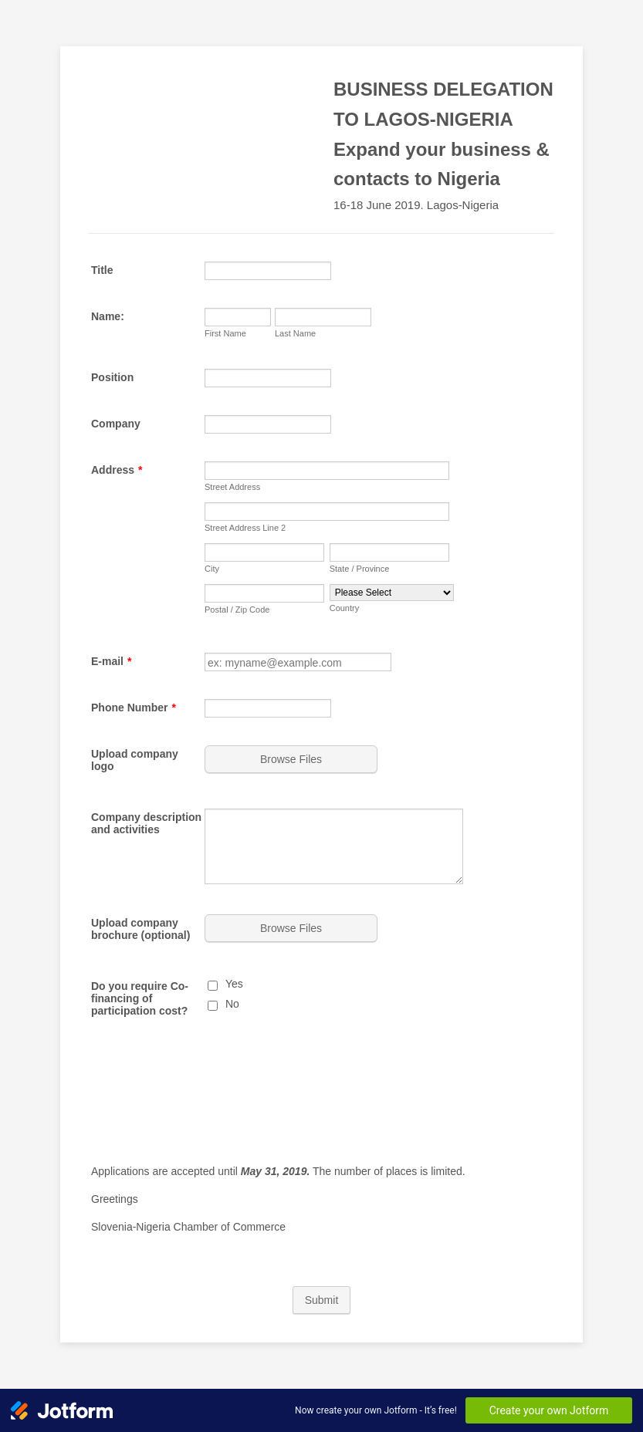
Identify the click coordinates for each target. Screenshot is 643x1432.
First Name (225, 333)
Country (345, 608)
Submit (322, 1300)
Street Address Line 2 (245, 527)
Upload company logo (134, 760)
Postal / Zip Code (237, 609)
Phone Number (133, 707)
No (232, 1004)
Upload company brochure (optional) (140, 929)
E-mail (111, 661)
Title (102, 270)
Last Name (295, 333)
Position (112, 377)
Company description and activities (146, 823)
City (212, 568)
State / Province (360, 568)
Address (116, 470)
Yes (234, 984)
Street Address (232, 486)
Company (115, 423)
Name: (107, 316)
